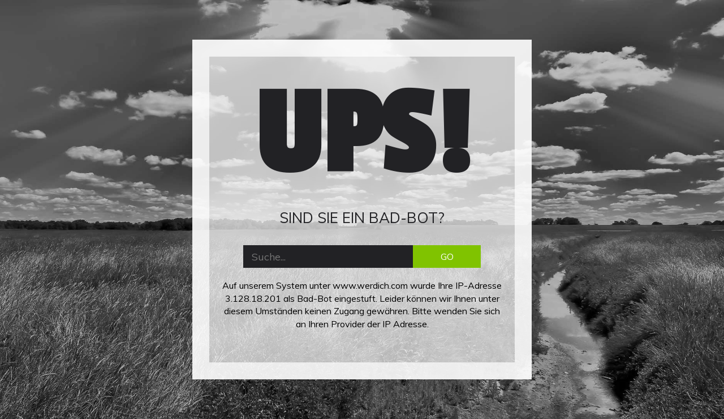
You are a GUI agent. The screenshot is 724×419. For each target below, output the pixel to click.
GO (447, 256)
